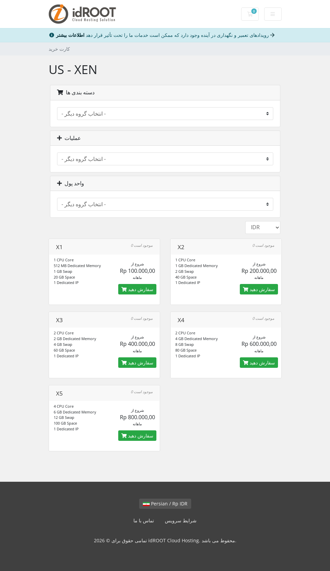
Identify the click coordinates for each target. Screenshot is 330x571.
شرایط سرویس (181, 520)
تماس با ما (143, 520)
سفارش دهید (137, 289)
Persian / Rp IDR (165, 503)
